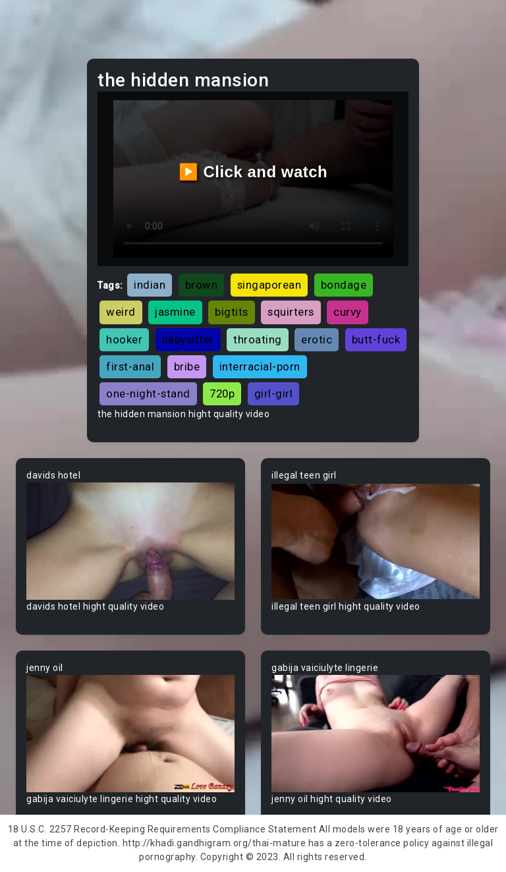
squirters (290, 311)
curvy (347, 311)
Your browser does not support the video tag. (130, 541)
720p (222, 393)
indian (149, 284)
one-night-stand (148, 393)
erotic (316, 339)
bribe (187, 366)
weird (121, 311)
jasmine (175, 311)
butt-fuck (376, 339)
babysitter (188, 339)
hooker (124, 339)
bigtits (231, 311)
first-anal (130, 366)
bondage (344, 284)
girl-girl (273, 393)
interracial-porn (259, 366)
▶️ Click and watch (253, 172)
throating (257, 339)
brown (201, 284)
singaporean (269, 284)
